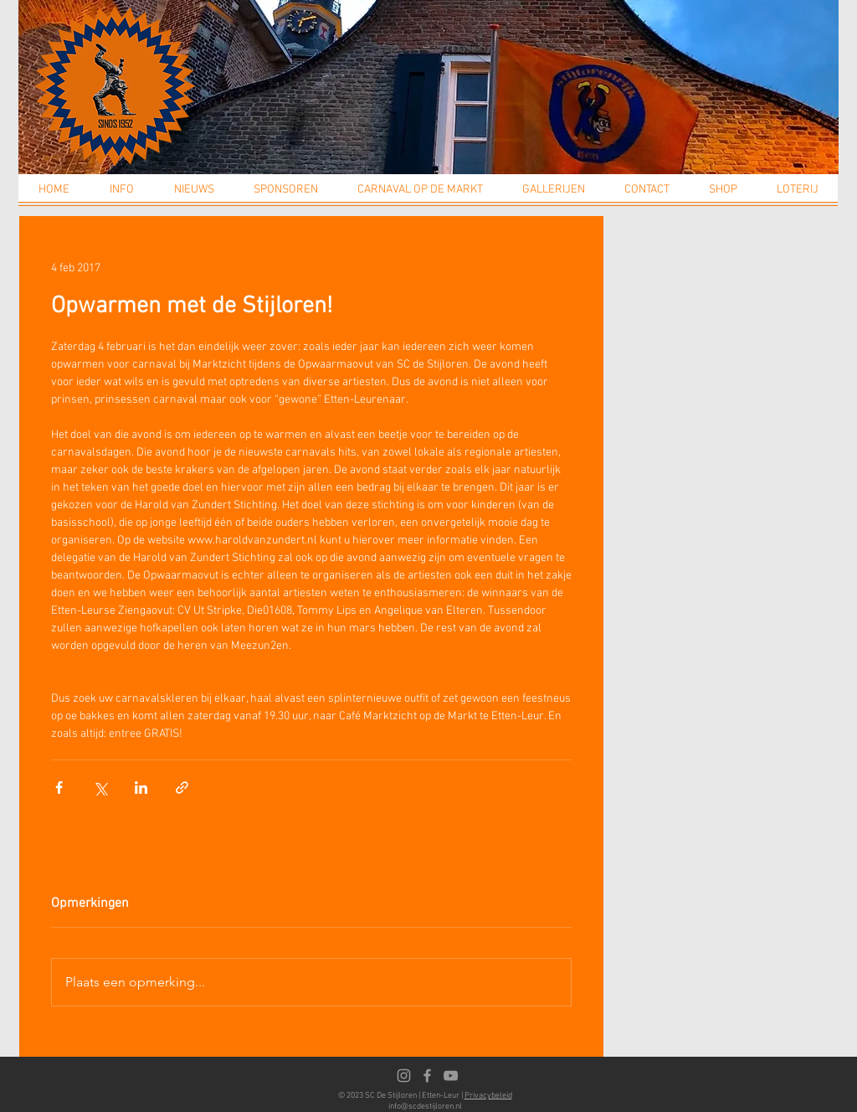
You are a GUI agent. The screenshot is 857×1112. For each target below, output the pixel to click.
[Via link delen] (182, 787)
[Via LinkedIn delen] (141, 787)
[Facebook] (427, 1075)
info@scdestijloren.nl (425, 1106)
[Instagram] (404, 1075)
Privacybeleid (488, 1095)
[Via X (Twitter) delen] (100, 787)
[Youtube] (450, 1075)
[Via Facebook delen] (59, 787)
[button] (122, 195)
